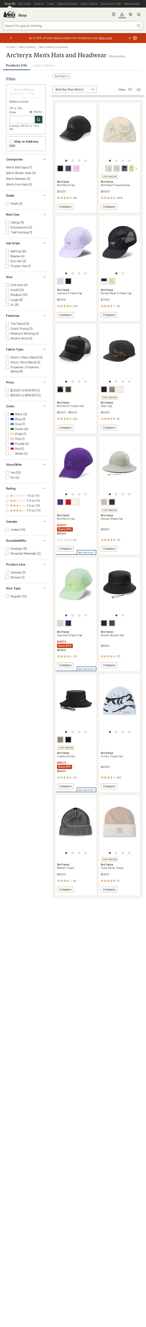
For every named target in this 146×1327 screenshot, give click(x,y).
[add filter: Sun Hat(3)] (13, 261)
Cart (130, 14)
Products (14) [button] (16, 65)
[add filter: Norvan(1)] (13, 577)
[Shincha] (112, 281)
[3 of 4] (79, 160)
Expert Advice (44, 65)
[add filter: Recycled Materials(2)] (20, 553)
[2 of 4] (72, 160)
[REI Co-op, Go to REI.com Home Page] (9, 14)
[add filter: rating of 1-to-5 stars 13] (23, 510)
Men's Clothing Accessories (53, 47)
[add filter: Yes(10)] (10, 472)
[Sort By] (74, 89)
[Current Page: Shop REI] (10, 4)
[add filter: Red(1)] (13, 448)
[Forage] (112, 389)
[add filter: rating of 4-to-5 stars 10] (23, 496)
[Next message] (129, 38)
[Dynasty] (68, 502)
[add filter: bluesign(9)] (14, 548)
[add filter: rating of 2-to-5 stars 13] (23, 505)
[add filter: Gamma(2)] (13, 572)
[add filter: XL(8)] (9, 304)
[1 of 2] (116, 273)
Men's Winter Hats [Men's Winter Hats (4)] (18, 173)
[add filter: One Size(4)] (14, 285)
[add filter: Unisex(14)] (12, 529)
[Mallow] (60, 281)
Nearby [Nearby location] (35, 112)
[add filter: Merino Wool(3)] (16, 338)
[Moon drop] (112, 623)
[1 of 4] (66, 160)
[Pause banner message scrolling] (134, 38)
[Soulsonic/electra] (68, 623)
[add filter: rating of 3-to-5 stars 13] (23, 500)
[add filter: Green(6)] (14, 429)
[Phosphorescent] (60, 623)
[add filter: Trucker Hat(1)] (16, 266)
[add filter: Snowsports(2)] (16, 227)
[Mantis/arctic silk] (132, 168)
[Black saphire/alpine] (124, 168)
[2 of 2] (123, 273)
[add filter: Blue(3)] (13, 419)
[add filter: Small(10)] (11, 290)
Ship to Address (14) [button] (23, 143)
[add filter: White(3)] (14, 453)
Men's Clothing (27, 47)
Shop (22, 15)
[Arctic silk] (120, 389)
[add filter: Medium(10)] (13, 295)
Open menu (138, 14)
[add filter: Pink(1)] (13, 439)
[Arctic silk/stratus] (76, 502)
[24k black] (60, 168)
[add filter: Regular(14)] (13, 596)
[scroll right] (136, 168)
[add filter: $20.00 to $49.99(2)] (20, 390)
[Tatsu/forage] (68, 389)
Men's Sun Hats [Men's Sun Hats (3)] (17, 184)
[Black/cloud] (60, 389)
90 (139, 89)
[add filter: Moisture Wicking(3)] (19, 333)
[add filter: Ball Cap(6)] (13, 251)
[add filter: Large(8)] (11, 299)
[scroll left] (102, 168)
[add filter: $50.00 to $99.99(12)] (20, 395)
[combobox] (73, 25)
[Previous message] (11, 38)
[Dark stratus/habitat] (68, 168)
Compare (65, 207)
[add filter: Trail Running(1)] (17, 232)
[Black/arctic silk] (68, 281)
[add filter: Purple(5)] (14, 443)
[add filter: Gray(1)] (13, 424)
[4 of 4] (85, 160)
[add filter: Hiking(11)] (12, 222)
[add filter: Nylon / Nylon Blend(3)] (21, 357)
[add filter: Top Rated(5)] (15, 323)
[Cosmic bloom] (76, 168)
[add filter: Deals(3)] (11, 203)
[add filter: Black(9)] (13, 414)
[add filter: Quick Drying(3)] (16, 328)
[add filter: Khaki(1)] (13, 434)
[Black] (112, 502)
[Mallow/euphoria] (116, 168)
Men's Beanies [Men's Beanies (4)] (16, 178)
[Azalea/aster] (60, 502)
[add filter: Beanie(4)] (12, 256)
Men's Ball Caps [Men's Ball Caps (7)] (17, 167)
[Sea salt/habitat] (108, 168)
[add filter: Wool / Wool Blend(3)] (20, 362)
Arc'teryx (10, 47)
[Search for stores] (38, 119)
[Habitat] (104, 502)
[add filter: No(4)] (10, 477)
